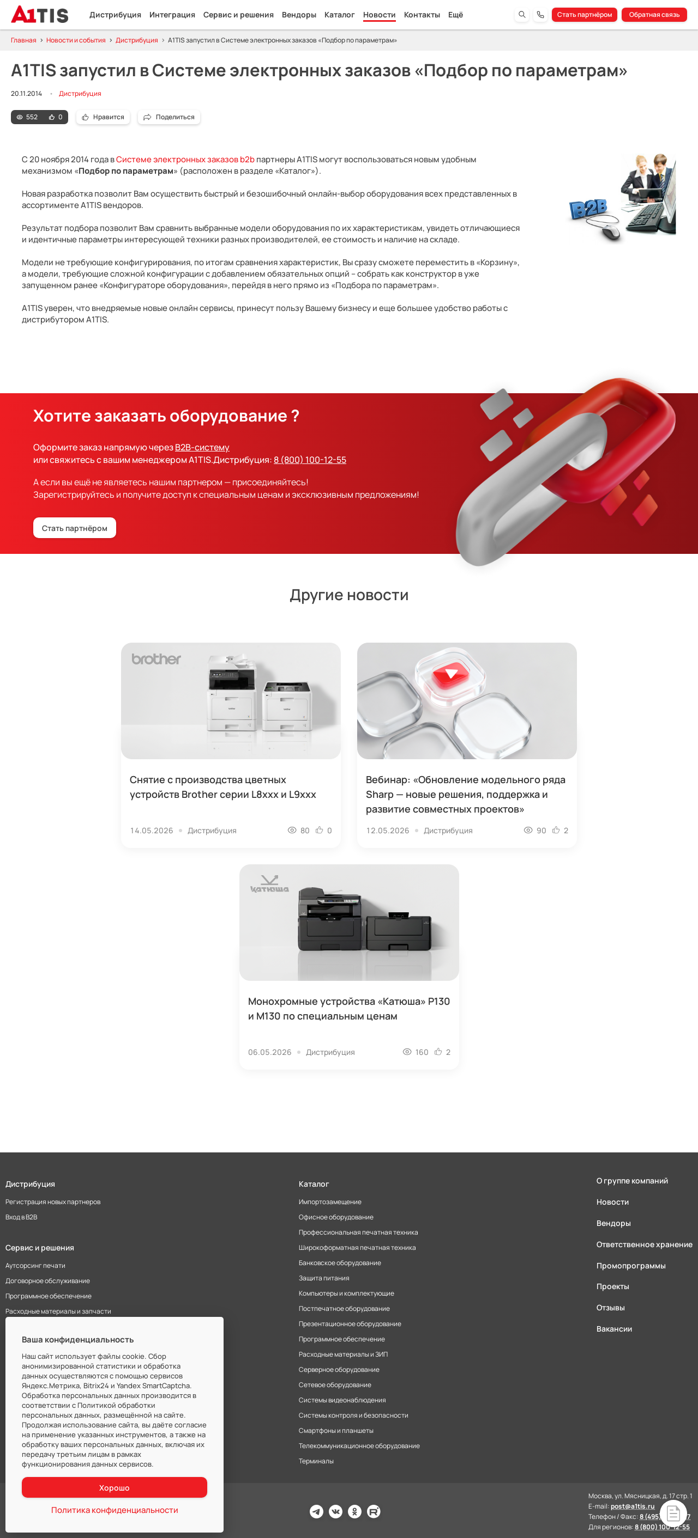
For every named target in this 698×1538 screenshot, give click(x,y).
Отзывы (611, 1307)
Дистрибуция (115, 14)
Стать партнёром (584, 14)
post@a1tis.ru (633, 1506)
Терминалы (316, 1461)
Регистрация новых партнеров (52, 1202)
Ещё (455, 14)
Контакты (422, 14)
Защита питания (324, 1278)
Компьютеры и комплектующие (346, 1293)
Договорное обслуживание (47, 1281)
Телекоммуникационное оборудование (359, 1446)
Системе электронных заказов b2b (185, 159)
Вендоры (299, 14)
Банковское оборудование (340, 1263)
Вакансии (614, 1328)
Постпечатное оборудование (344, 1308)
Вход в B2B (21, 1217)
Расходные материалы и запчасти (58, 1311)
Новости (379, 14)
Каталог (339, 14)
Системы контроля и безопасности (353, 1415)
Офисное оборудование (336, 1217)
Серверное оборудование (339, 1369)
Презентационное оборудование (350, 1324)
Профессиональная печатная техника (358, 1232)
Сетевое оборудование (335, 1385)
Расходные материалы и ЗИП (343, 1354)
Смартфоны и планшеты (336, 1430)
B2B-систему (202, 447)
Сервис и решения (238, 14)
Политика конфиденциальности (114, 1510)
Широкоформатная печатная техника (357, 1247)
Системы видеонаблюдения (342, 1400)
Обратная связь (654, 14)
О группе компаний (632, 1181)
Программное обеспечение (48, 1296)
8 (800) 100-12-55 (310, 460)
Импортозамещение (330, 1202)
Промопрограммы (631, 1265)
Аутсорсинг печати (35, 1265)
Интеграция (172, 14)
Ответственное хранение (645, 1244)
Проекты (613, 1286)
